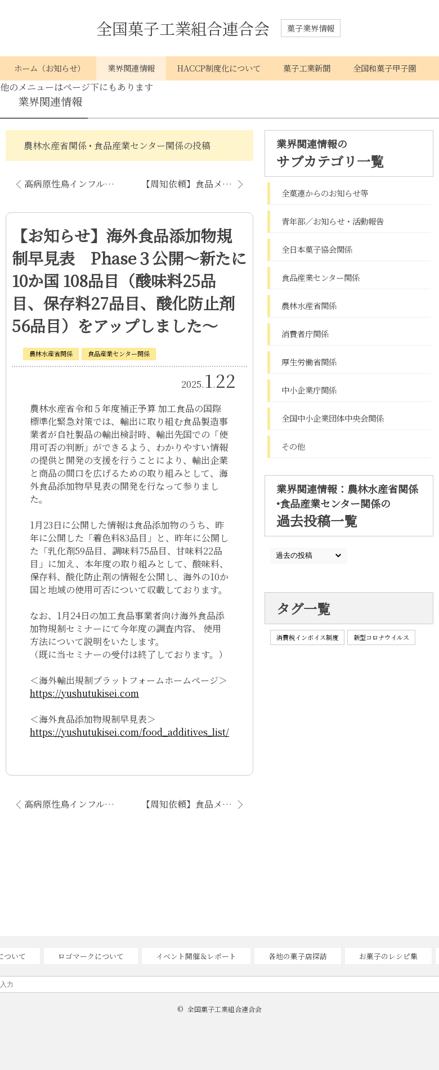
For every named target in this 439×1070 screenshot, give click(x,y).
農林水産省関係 (51, 353)
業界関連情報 (131, 68)
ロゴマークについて (91, 956)
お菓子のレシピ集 (388, 956)
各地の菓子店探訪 (297, 956)
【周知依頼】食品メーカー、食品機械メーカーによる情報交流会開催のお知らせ (197, 183)
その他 (293, 446)
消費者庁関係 (305, 333)
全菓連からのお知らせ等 (324, 193)
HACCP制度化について (219, 68)
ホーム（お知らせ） (49, 68)
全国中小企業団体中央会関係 (332, 418)
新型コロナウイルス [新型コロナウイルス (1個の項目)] (381, 637)
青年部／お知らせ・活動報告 (332, 221)
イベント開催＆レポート (196, 956)
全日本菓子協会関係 (316, 249)
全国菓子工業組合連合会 (183, 28)
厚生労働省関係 (309, 362)
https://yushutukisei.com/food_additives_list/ (129, 732)
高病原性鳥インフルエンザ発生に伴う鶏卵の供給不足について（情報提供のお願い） (75, 183)
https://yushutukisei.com (84, 693)
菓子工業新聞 (306, 68)
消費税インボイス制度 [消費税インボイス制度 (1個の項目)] (307, 637)
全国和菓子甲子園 (384, 68)
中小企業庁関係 (309, 390)
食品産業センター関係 (119, 353)
